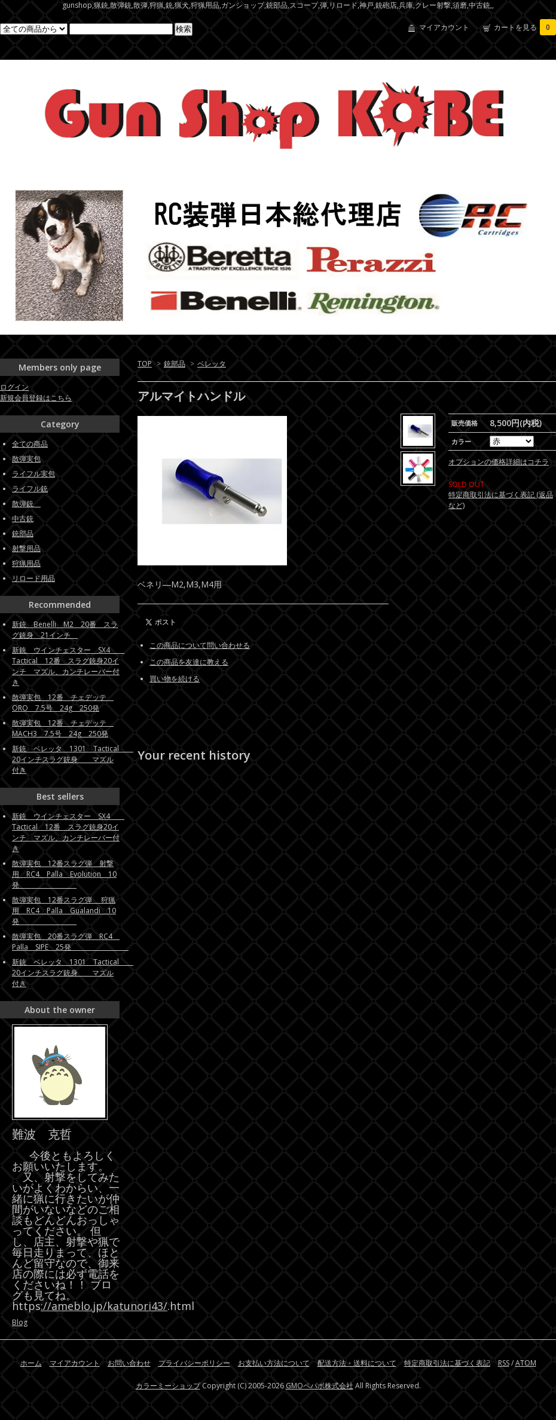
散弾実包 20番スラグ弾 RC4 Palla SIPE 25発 (70, 941)
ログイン (14, 387)
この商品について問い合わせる (199, 645)
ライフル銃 (30, 488)
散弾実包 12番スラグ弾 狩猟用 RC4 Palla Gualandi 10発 (64, 910)
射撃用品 (26, 548)
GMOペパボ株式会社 (319, 1386)
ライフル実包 (33, 474)
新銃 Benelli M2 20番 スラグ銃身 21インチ (65, 629)
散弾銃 (26, 503)
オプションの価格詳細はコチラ (498, 472)
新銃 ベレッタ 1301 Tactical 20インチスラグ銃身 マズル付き (72, 759)
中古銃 (22, 518)
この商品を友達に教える (188, 662)
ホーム (31, 1363)
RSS (503, 1363)
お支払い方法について (274, 1363)
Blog (20, 1322)
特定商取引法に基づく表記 (447, 1363)
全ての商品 (30, 444)
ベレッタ (211, 364)
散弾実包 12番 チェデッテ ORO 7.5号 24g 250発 (63, 702)
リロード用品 (33, 578)
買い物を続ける (174, 679)
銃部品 (174, 364)
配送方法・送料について (356, 1363)
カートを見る (525, 27)
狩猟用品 (26, 563)
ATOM (525, 1363)
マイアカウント (444, 27)
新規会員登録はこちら (36, 398)
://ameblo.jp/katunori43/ (104, 1306)
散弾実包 (26, 459)
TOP (145, 364)
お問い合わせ (129, 1363)
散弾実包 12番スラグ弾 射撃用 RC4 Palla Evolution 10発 (64, 874)
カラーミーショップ (168, 1386)
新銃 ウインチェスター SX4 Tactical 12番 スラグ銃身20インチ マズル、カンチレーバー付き (68, 666)
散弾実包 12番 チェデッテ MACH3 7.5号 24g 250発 (63, 728)
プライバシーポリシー (194, 1363)
